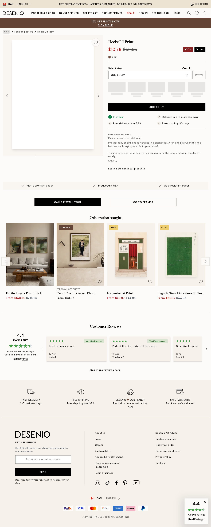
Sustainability (103, 451)
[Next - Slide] (98, 95)
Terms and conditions (167, 451)
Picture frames (112, 13)
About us (100, 432)
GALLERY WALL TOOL (68, 202)
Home (176, 13)
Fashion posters (23, 31)
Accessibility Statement (109, 456)
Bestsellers (160, 13)
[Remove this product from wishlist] (96, 42)
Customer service (165, 439)
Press (98, 439)
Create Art (90, 13)
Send (43, 472)
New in (143, 13)
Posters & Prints (43, 13)
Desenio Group (114, 517)
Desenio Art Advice (166, 432)
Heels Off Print (45, 31)
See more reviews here (105, 369)
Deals (131, 13)
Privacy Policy (38, 479)
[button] (199, 75)
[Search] (189, 13)
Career (99, 444)
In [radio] (190, 68)
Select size (115, 68)
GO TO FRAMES (143, 202)
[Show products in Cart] (204, 13)
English (24, 4)
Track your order (164, 444)
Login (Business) (104, 472)
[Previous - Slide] (7, 95)
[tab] (19, 154)
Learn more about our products (126, 168)
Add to (156, 107)
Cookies (160, 463)
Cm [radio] (184, 68)
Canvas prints (69, 13)
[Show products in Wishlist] (197, 13)
